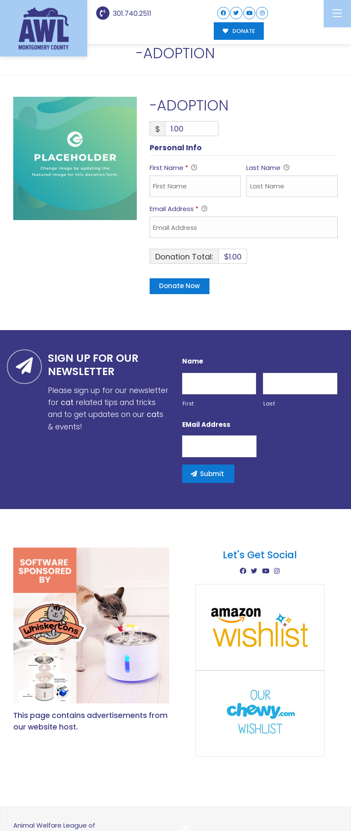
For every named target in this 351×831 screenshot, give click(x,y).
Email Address (178, 174)
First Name (173, 133)
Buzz (205, 800)
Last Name (267, 133)
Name (192, 325)
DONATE (239, 31)
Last (269, 367)
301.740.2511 (123, 13)
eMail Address (206, 389)
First (188, 367)
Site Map (320, 800)
